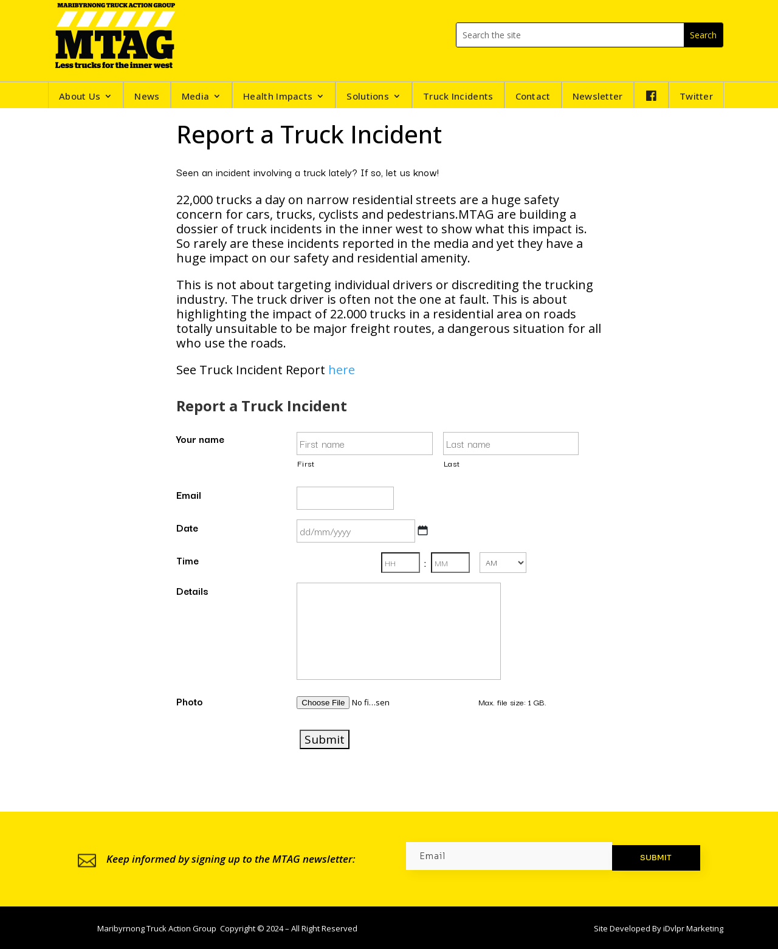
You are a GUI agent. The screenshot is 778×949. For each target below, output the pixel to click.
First (305, 463)
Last (452, 463)
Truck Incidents (458, 97)
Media (196, 97)
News (146, 97)
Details (192, 590)
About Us (79, 97)
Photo (189, 701)
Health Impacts (277, 97)
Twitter (696, 97)
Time (187, 560)
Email (188, 494)
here (341, 369)
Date (187, 527)
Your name (200, 439)
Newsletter (598, 97)
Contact (533, 97)
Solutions (367, 97)
